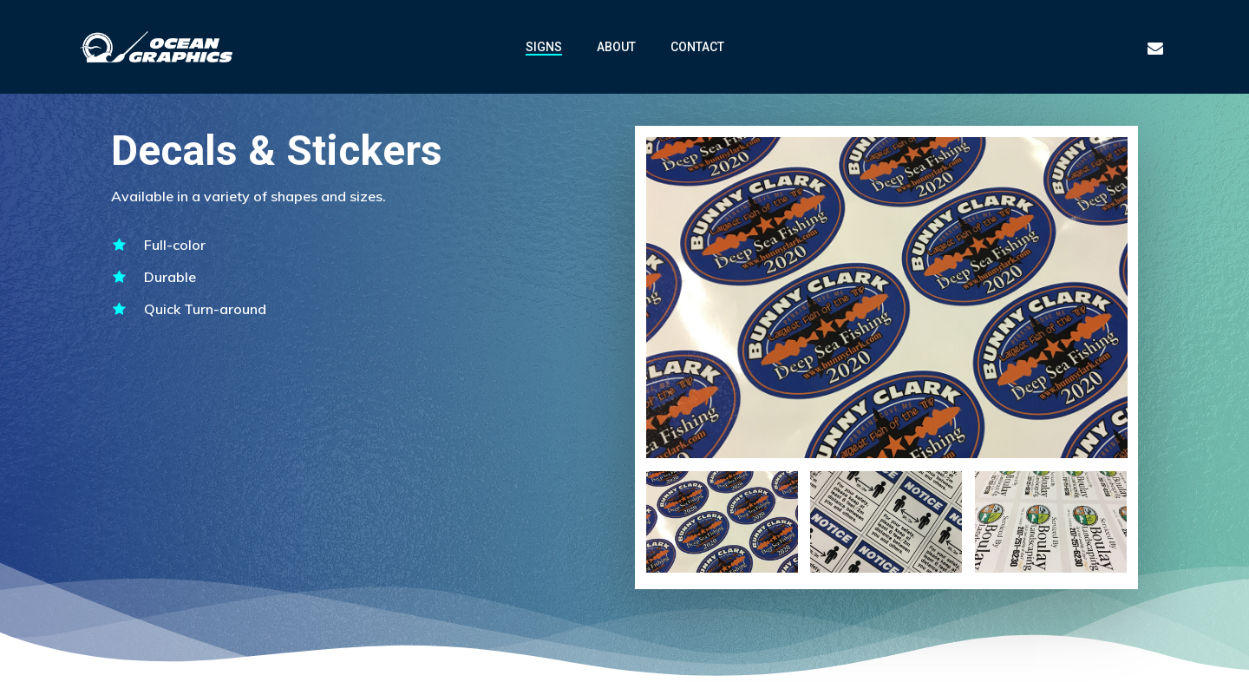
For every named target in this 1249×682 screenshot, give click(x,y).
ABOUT (616, 47)
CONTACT (697, 47)
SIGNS (544, 47)
